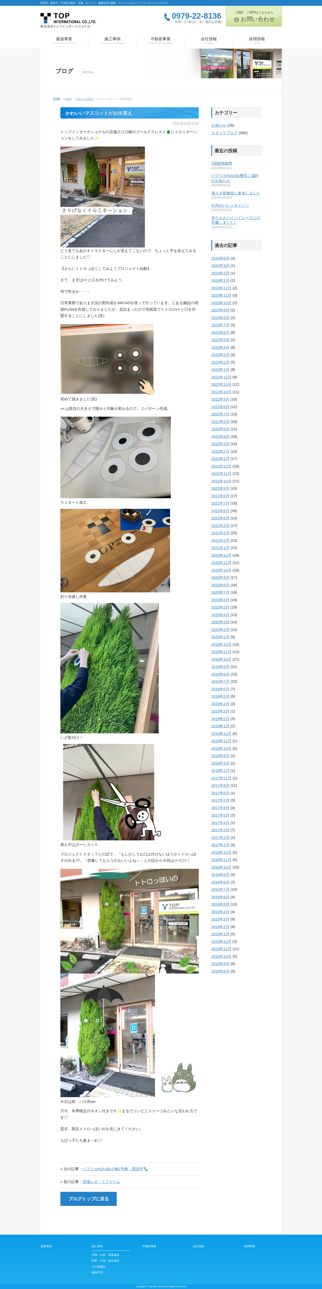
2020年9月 (220, 577)
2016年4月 (220, 912)
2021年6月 (220, 511)
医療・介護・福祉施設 (105, 1260)
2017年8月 (220, 793)
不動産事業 (160, 41)
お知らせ (218, 125)
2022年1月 (220, 458)
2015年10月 (221, 956)
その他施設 (98, 1266)
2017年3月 (220, 830)
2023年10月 (221, 303)
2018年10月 (221, 748)
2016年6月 (220, 897)
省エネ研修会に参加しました (235, 193)
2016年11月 (221, 859)
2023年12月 (221, 288)
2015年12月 (221, 941)
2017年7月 (220, 800)
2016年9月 (220, 874)
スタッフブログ (224, 133)
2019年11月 (221, 652)
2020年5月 (220, 607)
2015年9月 (220, 963)
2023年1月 (220, 369)
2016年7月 (220, 889)
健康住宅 (97, 1272)
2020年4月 (220, 615)
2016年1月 (220, 934)
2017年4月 (220, 822)
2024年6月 (220, 258)
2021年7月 (220, 503)
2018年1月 (220, 770)
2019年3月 (220, 711)
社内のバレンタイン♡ (230, 205)
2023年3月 (220, 354)
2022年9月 (220, 399)
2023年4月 (220, 347)
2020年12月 (221, 555)
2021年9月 (220, 488)
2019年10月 (221, 659)
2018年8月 (220, 756)
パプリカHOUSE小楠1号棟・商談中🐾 (115, 1169)
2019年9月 (220, 666)
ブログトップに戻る (88, 1198)
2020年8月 (220, 585)
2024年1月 (220, 280)
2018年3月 (220, 763)
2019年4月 (220, 704)
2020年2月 (220, 629)
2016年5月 (220, 904)
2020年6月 (220, 600)
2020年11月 (221, 562)
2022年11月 (221, 384)
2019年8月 (220, 674)
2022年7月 (220, 414)
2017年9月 (220, 785)
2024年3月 (220, 265)
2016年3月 (220, 919)
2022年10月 (221, 392)
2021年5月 (220, 518)
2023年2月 (220, 362)
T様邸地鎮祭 (221, 163)
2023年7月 (220, 325)
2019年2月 (220, 719)
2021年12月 (221, 466)
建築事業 (64, 41)
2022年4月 (220, 436)
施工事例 (112, 41)
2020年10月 (221, 570)
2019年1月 (220, 726)
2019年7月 (220, 681)
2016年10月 (221, 867)
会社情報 (208, 41)
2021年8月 (220, 496)
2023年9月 (220, 310)
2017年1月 (220, 845)
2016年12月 (221, 852)
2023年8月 (220, 317)
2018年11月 (221, 741)
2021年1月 (220, 548)
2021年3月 (220, 533)
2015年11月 (221, 949)
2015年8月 (220, 971)
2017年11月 (221, 778)
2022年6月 (220, 421)
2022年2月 (220, 451)
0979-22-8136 (196, 15)
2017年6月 (220, 808)
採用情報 (257, 41)
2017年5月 (220, 815)
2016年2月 (220, 926)
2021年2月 (220, 540)
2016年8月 (220, 882)
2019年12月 (221, 644)
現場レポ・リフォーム (101, 1181)
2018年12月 (221, 733)
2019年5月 (220, 696)
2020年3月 (220, 622)
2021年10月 (221, 481)
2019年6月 (220, 689)
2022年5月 (220, 429)
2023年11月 (221, 295)
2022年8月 (220, 407)
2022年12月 (221, 377)
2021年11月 (221, 473)
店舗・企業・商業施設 (105, 1254)
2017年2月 (220, 837)
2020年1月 (220, 637)
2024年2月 (220, 273)
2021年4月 (220, 525)
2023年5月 (220, 340)
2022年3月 (220, 444)
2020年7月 (220, 592)
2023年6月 (220, 332)
